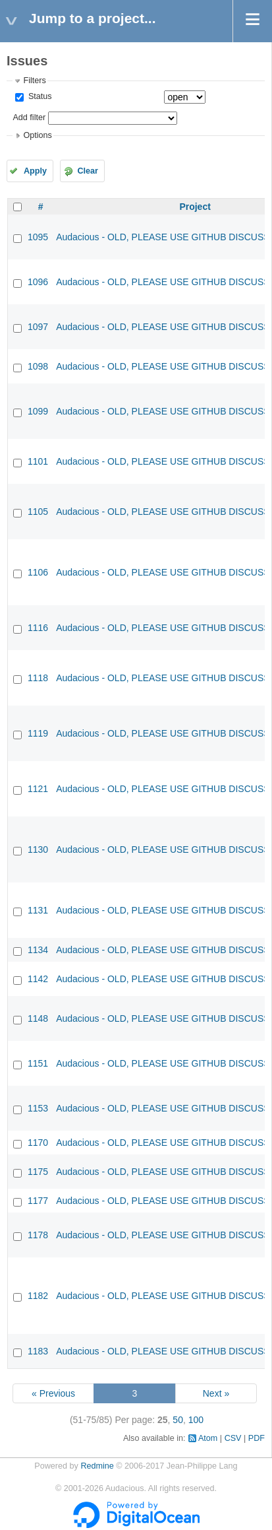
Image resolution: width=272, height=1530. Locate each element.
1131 (38, 910)
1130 (38, 849)
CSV (233, 1438)
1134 (38, 950)
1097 (38, 326)
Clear (87, 171)
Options (37, 135)
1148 (38, 1018)
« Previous (53, 1393)
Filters (34, 80)
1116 (38, 627)
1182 (38, 1295)
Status (38, 96)
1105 (38, 511)
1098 (38, 366)
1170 (38, 1142)
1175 (38, 1171)
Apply (35, 171)
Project (194, 206)
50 (178, 1419)
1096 (38, 282)
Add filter (29, 117)
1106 (38, 572)
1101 (38, 461)
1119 (38, 733)
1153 (38, 1108)
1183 (38, 1351)
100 (196, 1419)
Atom (207, 1438)
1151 (38, 1063)
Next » (216, 1393)
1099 (38, 411)
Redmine (96, 1466)
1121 (38, 788)
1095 (38, 237)
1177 (38, 1200)
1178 (38, 1235)
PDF (256, 1438)
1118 (38, 678)
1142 (38, 979)
